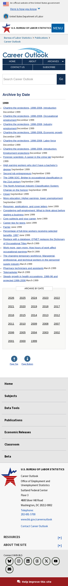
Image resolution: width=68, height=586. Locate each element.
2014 (34, 315)
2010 (23, 323)
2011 (11, 323)
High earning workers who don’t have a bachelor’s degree (30, 167)
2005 (23, 332)
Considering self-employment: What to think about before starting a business (34, 212)
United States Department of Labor (23, 16)
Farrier (7, 227)
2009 (34, 323)
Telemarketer (10, 272)
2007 (57, 323)
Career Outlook (12, 41)
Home (12, 61)
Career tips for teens (14, 222)
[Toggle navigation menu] (57, 28)
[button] (60, 538)
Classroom (12, 444)
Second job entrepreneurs (17, 173)
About (32, 61)
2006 (11, 332)
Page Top (14, 364)
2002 (57, 332)
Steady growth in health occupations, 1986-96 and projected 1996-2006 (30, 278)
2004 (34, 332)
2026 (11, 297)
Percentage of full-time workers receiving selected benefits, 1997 (30, 233)
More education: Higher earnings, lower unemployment (33, 198)
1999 (34, 340)
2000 (23, 340)
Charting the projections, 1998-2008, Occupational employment (30, 118)
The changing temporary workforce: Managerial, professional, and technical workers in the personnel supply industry (31, 259)
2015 (23, 315)
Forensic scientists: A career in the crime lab (27, 157)
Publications (41, 37)
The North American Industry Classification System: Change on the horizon (31, 187)
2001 (11, 340)
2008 (45, 323)
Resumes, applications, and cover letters (25, 206)
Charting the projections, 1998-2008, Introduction (29, 107)
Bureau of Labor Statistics (18, 37)
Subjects (11, 396)
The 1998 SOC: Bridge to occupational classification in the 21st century (32, 179)
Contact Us (18, 67)
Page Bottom (27, 364)
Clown (6, 194)
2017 (57, 306)
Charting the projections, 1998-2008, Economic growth (32, 132)
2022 (57, 297)
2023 (45, 297)
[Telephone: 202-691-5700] (44, 512)
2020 (23, 306)
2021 (11, 306)
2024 (34, 297)
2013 (45, 315)
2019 (34, 306)
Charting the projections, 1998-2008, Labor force (29, 140)
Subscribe (49, 67)
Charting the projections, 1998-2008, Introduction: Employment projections (30, 150)
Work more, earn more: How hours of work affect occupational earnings (29, 249)
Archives (53, 61)
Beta (8, 456)
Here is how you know (23, 9)
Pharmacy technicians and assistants (23, 268)
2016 (11, 315)
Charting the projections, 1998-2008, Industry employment (27, 126)
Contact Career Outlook (34, 526)
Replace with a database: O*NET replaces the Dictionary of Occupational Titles (34, 241)
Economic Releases (18, 432)
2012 (57, 315)
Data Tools (12, 408)
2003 (45, 332)
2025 (23, 297)
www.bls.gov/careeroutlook (36, 519)
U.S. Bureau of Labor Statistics (31, 28)
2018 (45, 306)
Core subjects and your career (19, 218)
